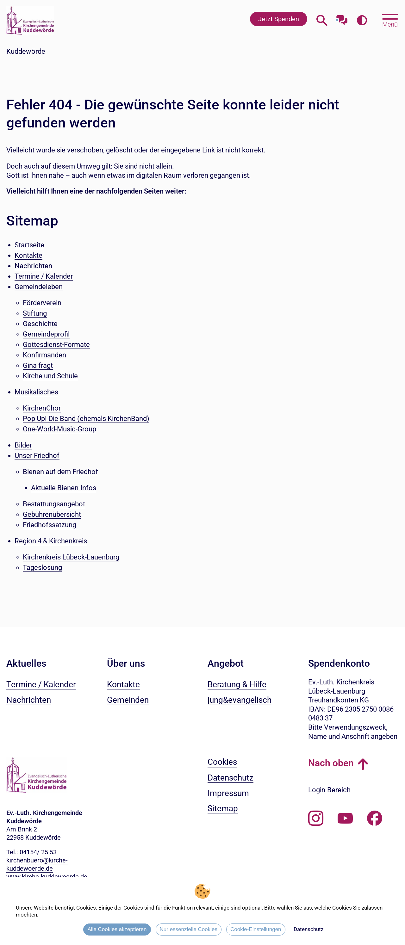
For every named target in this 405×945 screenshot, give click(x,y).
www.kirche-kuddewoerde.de (46, 876)
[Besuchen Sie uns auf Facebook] (374, 818)
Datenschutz (308, 929)
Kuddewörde (25, 51)
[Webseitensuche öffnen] (322, 20)
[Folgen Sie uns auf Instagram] (315, 818)
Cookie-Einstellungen (255, 929)
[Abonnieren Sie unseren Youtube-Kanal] (345, 818)
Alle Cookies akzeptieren (116, 929)
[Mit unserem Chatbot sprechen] (342, 18)
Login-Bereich (329, 790)
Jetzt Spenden (278, 19)
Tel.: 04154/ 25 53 (31, 852)
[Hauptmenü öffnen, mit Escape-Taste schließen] (390, 20)
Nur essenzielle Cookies (188, 929)
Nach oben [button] (331, 763)
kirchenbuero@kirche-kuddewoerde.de (37, 864)
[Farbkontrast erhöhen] (362, 20)
